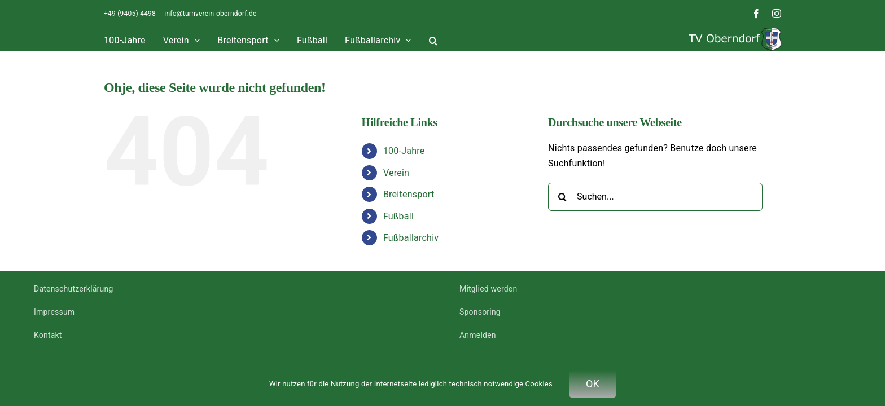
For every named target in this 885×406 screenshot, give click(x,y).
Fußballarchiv (411, 237)
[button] (656, 39)
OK (592, 384)
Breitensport (408, 194)
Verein (396, 172)
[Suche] (562, 197)
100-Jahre (404, 150)
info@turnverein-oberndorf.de (210, 13)
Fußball (398, 216)
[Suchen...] (655, 197)
